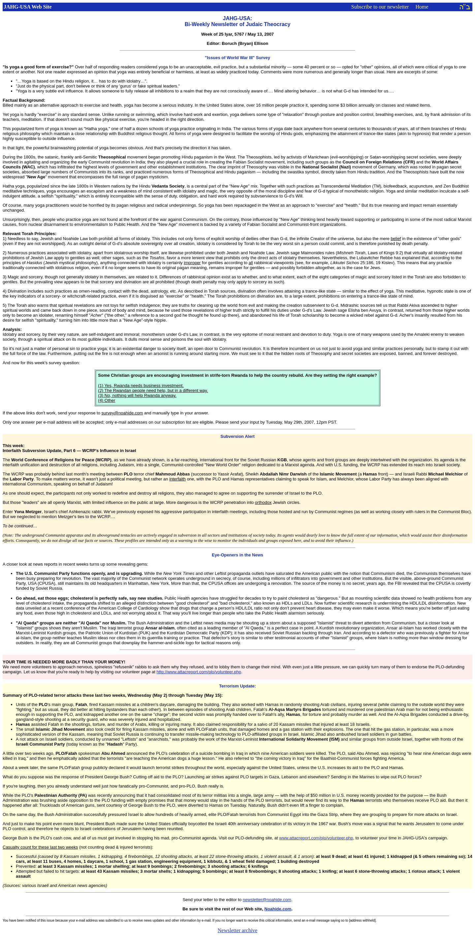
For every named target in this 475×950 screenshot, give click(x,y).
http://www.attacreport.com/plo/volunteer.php (198, 671)
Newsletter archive (237, 930)
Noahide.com (278, 908)
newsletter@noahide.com (267, 899)
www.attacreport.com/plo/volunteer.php (316, 837)
